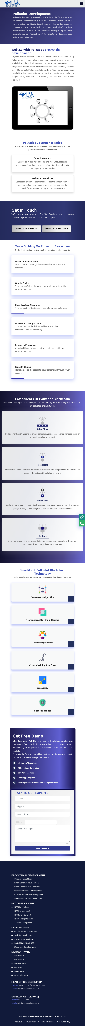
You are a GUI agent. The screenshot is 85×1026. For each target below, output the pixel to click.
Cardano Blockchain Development (28, 894)
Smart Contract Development (26, 883)
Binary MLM (19, 955)
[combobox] (20, 822)
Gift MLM (18, 967)
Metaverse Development (25, 947)
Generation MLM (21, 975)
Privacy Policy (31, 1022)
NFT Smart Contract (22, 915)
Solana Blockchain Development (28, 891)
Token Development (23, 923)
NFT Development (22, 911)
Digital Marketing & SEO (24, 943)
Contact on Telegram (56, 229)
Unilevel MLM (20, 963)
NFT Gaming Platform (23, 919)
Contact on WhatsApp (26, 229)
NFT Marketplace (21, 907)
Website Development (24, 935)
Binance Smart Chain (23, 879)
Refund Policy (65, 1022)
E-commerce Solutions (24, 939)
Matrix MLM (19, 959)
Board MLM (19, 971)
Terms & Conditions (47, 1022)
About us (18, 1022)
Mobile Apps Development (25, 931)
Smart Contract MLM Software (27, 887)
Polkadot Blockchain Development (29, 898)
